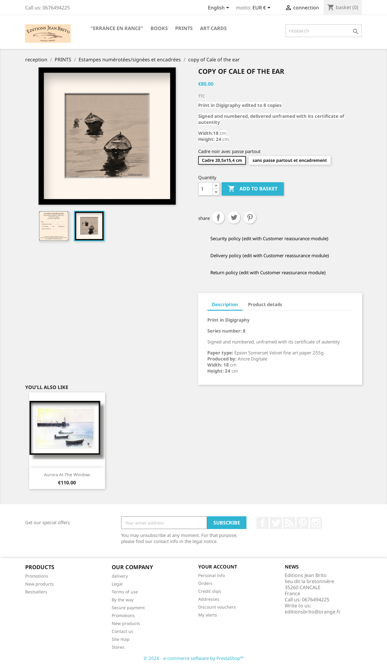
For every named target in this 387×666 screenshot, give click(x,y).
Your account (217, 566)
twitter (276, 523)
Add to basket (252, 189)
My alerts (207, 615)
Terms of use (125, 592)
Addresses (208, 599)
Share (218, 217)
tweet (234, 217)
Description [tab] (225, 304)
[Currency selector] (263, 8)
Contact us (122, 631)
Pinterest (250, 217)
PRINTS (184, 28)
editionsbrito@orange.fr (313, 611)
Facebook (262, 523)
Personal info (211, 575)
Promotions (36, 576)
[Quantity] (205, 189)
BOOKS (159, 28)
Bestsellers (36, 592)
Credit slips (209, 591)
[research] (324, 30)
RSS (289, 523)
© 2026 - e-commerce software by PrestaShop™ (194, 658)
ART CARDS (213, 28)
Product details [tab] (265, 304)
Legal (117, 584)
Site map (121, 639)
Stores (118, 647)
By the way (123, 600)
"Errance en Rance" (116, 28)
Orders (205, 583)
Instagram (316, 523)
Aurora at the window (67, 474)
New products (39, 584)
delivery (120, 576)
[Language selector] (219, 8)
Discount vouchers (217, 607)
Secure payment (128, 607)
